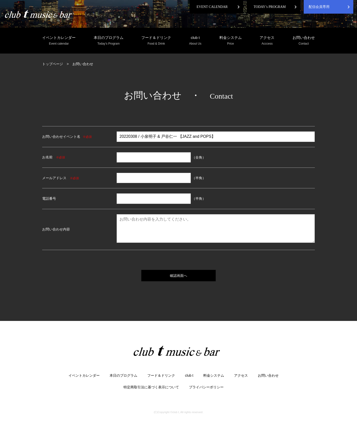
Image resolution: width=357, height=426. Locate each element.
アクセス (267, 40)
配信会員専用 (319, 7)
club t (195, 40)
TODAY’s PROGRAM (270, 7)
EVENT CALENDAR (212, 7)
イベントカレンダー (59, 40)
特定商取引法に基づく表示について (151, 387)
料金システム (230, 40)
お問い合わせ (304, 40)
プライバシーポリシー (206, 387)
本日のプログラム (108, 40)
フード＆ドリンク (156, 40)
